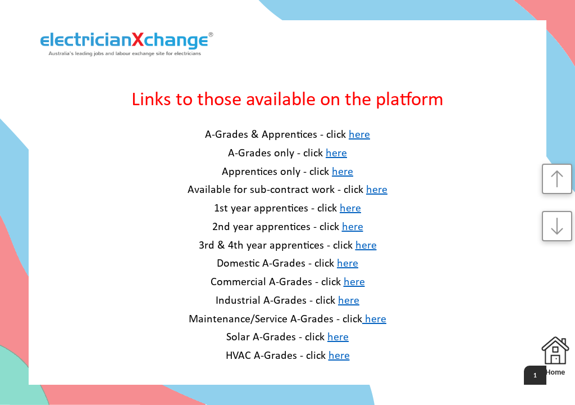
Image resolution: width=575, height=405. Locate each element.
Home (555, 356)
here (359, 135)
